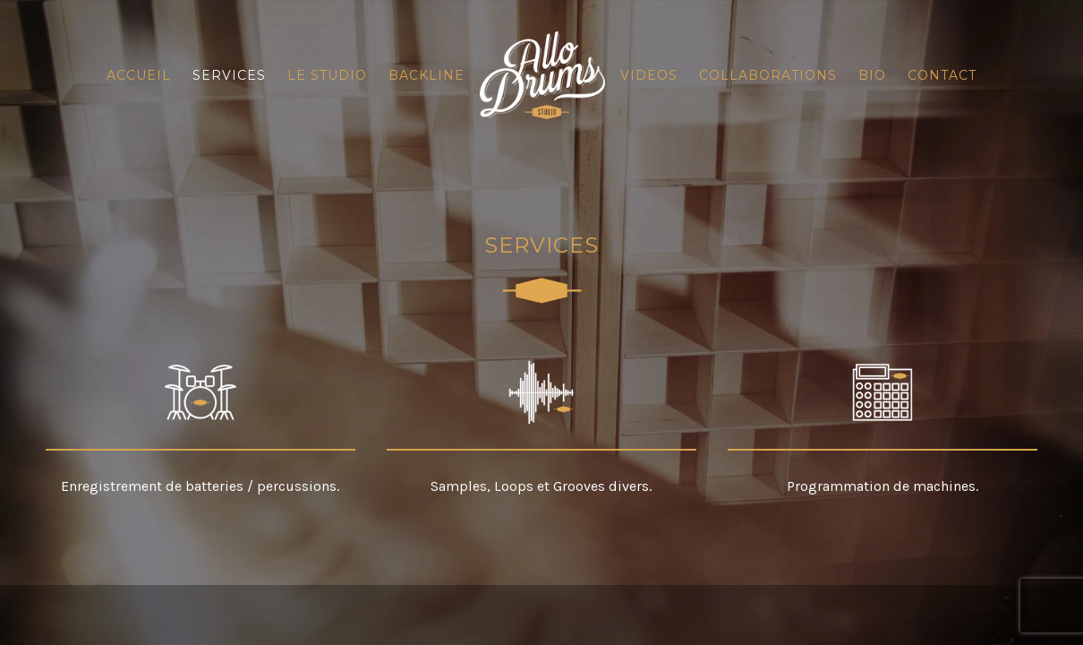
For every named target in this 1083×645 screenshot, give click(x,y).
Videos (649, 75)
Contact (942, 75)
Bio (872, 75)
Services (229, 75)
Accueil (139, 75)
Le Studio (327, 75)
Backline (426, 75)
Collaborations (768, 75)
